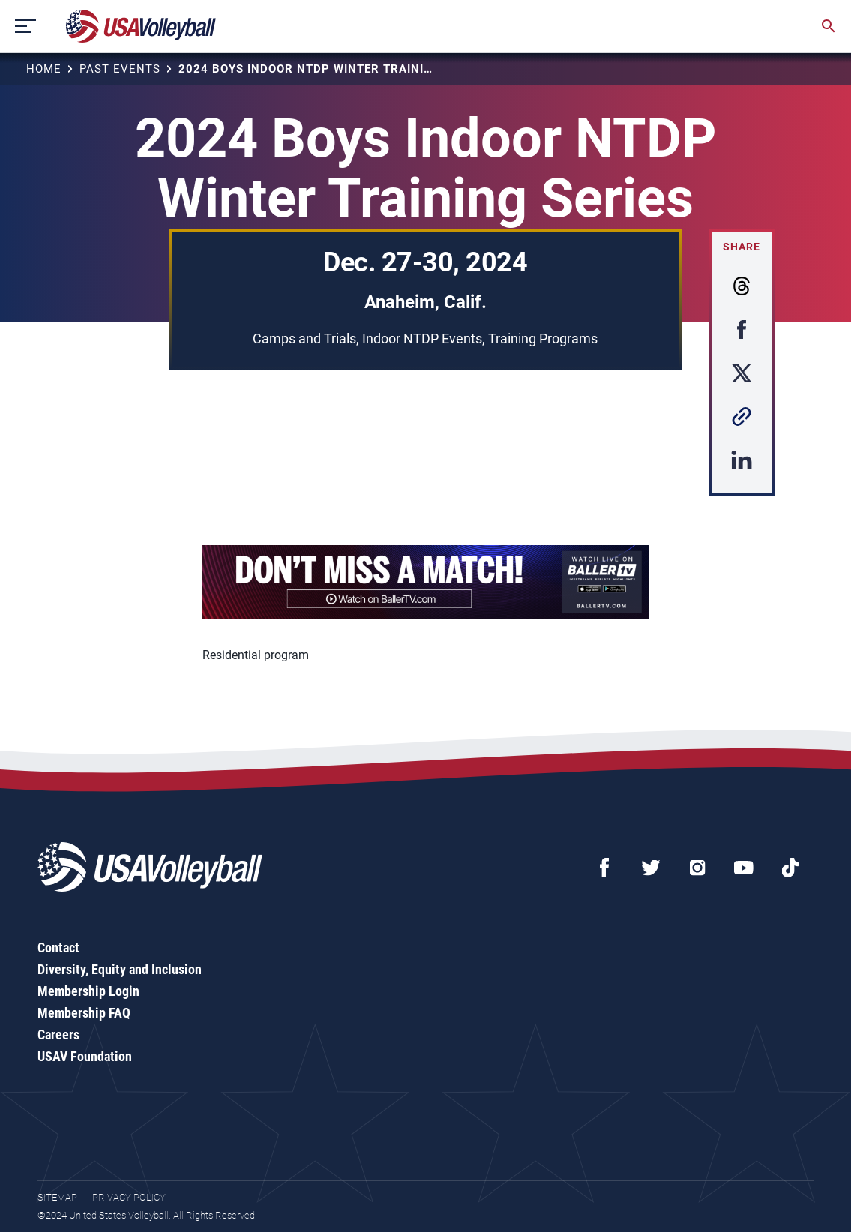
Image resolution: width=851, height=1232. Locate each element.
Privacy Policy (129, 1197)
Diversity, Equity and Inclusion (119, 969)
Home (43, 69)
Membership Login (88, 991)
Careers (58, 1034)
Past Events (119, 69)
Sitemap (57, 1197)
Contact (58, 947)
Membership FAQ (83, 1013)
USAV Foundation (84, 1056)
